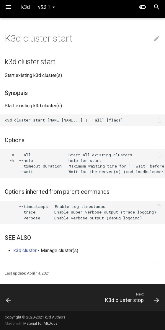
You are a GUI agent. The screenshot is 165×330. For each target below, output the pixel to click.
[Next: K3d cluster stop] (103, 297)
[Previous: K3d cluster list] (21, 297)
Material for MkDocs (40, 323)
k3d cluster (25, 250)
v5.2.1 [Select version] (44, 7)
